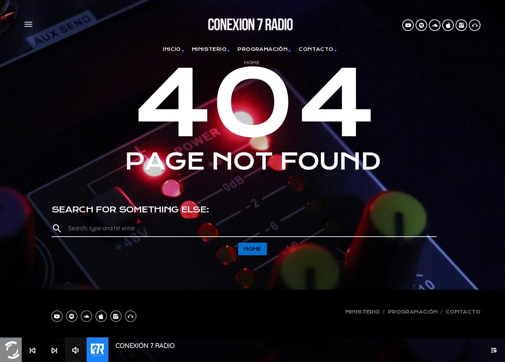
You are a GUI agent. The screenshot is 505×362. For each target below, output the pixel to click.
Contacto (315, 49)
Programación (262, 49)
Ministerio (209, 49)
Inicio (172, 49)
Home (252, 63)
